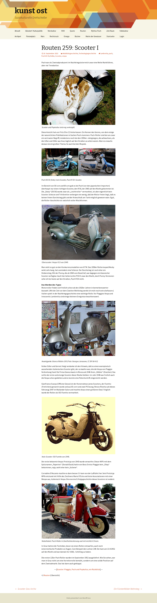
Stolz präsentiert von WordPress (78, 598)
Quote (72, 31)
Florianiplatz (30, 36)
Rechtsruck (54, 36)
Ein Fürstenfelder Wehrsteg (128, 588)
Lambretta (104, 53)
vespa (64, 56)
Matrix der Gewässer (93, 36)
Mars (42, 36)
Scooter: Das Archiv (25, 588)
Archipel (18, 36)
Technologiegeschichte (87, 53)
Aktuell (17, 31)
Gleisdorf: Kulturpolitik (33, 31)
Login (122, 36)
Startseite (110, 36)
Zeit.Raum (110, 31)
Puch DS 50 (45, 56)
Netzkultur (52, 31)
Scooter (58, 56)
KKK (63, 31)
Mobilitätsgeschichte (70, 53)
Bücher (77, 36)
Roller (52, 56)
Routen (83, 31)
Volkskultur (124, 31)
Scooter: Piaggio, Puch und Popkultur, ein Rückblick (78, 569)
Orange (66, 36)
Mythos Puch (96, 31)
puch (110, 53)
